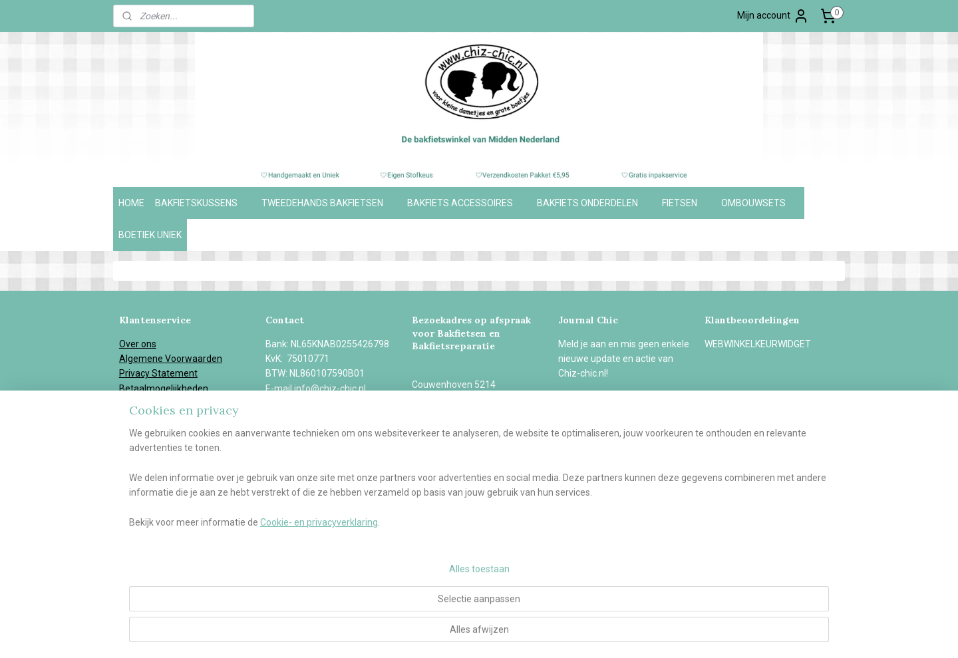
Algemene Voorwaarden (170, 358)
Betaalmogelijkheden (163, 388)
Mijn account (773, 16)
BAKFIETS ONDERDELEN (594, 203)
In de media (143, 447)
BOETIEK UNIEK (150, 235)
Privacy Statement (158, 373)
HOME (131, 203)
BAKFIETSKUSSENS (203, 203)
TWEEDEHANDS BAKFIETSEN (329, 203)
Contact (135, 477)
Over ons (137, 344)
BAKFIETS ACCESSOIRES (466, 203)
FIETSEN (686, 203)
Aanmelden (593, 403)
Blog (128, 463)
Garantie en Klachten (162, 418)
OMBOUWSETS (760, 203)
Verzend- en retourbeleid (171, 403)
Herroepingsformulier (164, 433)
